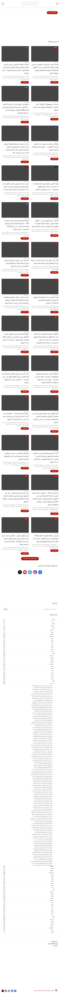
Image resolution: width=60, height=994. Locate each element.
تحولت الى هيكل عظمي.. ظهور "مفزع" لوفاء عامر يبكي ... (42, 780)
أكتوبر (52, 626)
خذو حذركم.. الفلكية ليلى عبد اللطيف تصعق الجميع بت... (42, 760)
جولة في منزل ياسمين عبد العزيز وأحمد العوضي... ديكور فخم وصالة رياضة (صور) (45, 147)
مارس (52, 647)
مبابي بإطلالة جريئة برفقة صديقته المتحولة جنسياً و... (42, 843)
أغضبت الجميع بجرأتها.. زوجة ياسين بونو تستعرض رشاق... (41, 745)
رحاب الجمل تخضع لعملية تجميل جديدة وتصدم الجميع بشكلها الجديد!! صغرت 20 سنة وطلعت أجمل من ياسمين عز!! (16, 148)
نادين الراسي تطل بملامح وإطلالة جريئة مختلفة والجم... (42, 709)
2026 (53, 619)
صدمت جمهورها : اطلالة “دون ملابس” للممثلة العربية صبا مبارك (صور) (45, 107)
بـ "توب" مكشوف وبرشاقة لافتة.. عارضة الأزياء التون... (42, 856)
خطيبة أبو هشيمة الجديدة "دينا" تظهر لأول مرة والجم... (42, 865)
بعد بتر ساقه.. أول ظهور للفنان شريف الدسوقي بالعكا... (42, 754)
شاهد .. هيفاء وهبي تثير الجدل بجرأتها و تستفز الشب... (42, 807)
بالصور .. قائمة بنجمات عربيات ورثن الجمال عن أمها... (42, 803)
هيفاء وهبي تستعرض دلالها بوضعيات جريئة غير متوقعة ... (41, 814)
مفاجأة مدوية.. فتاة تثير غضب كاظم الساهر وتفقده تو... (42, 736)
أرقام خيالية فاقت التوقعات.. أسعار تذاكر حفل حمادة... (42, 789)
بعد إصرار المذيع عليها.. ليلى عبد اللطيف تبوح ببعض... (42, 727)
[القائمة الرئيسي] (57, 3)
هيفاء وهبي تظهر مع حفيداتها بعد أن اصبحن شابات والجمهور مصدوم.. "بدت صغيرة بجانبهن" (45, 187)
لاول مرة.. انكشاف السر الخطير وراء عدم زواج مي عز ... (42, 836)
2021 (53, 889)
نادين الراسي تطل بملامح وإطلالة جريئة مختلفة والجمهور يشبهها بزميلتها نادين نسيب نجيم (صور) (16, 300)
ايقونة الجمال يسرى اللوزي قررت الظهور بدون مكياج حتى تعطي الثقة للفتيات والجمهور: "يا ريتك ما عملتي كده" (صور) (15, 338)
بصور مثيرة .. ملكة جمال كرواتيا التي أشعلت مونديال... (42, 742)
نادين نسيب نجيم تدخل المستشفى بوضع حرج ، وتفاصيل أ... (41, 827)
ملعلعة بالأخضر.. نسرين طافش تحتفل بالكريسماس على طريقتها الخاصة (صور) (16, 456)
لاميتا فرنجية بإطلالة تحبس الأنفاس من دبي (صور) (43, 805)
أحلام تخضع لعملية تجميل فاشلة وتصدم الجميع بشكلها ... (41, 722)
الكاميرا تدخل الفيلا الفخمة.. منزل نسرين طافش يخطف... (41, 852)
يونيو (52, 640)
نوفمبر (51, 657)
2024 (53, 628)
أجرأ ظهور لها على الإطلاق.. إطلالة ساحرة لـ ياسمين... (42, 787)
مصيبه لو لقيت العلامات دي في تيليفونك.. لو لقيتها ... (42, 765)
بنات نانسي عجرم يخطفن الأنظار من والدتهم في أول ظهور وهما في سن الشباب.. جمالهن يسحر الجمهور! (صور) (15, 378)
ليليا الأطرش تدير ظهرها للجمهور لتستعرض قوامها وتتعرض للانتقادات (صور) (46, 300)
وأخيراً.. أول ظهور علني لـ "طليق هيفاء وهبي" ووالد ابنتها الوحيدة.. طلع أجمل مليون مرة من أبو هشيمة (45, 224)
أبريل (52, 645)
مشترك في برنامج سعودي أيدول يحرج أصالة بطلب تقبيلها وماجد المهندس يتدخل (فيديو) (16, 263)
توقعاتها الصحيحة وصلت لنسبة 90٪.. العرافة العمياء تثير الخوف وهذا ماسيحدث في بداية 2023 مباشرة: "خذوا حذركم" (17, 225)
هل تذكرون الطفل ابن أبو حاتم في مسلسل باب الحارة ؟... (42, 776)
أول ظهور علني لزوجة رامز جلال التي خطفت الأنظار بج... (42, 718)
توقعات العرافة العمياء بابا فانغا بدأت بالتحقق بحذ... (42, 711)
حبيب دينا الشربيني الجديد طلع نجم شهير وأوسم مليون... (41, 698)
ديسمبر (51, 630)
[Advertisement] (30, 29)
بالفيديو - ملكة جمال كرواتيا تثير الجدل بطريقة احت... (42, 847)
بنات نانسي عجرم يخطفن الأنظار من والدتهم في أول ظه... (41, 716)
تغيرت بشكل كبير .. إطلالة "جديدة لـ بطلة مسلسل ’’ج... (42, 841)
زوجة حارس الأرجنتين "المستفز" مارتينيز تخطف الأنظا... (42, 798)
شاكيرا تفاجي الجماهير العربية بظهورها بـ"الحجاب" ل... (42, 714)
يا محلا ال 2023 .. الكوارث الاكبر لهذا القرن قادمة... (43, 725)
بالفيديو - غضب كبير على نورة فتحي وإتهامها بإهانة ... (42, 850)
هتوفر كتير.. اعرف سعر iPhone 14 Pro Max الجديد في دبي (42, 769)
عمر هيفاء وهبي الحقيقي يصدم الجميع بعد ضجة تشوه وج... (41, 818)
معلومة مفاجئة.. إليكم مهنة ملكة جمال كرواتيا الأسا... (42, 845)
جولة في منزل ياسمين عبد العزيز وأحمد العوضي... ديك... (42, 693)
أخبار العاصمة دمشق (39, 990)
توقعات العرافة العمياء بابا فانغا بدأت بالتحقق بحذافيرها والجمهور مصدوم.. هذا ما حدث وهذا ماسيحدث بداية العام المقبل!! (46, 338)
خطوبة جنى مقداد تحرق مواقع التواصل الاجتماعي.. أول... (42, 863)
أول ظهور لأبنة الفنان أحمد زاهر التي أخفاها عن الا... (43, 821)
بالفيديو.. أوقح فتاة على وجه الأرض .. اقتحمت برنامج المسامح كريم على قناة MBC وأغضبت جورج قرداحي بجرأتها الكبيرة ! (15, 109)
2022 (53, 681)
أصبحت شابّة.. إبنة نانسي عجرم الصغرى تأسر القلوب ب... (41, 771)
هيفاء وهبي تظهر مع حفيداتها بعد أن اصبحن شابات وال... (41, 696)
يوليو (52, 638)
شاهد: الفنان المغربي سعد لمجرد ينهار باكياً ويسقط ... (42, 687)
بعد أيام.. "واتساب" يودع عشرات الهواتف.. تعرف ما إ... (42, 743)
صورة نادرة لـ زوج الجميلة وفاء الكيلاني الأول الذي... (43, 832)
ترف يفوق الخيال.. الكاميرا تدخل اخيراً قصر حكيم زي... (42, 731)
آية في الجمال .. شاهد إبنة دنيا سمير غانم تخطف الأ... (42, 751)
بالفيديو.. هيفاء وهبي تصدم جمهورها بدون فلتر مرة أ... (42, 801)
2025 (53, 623)
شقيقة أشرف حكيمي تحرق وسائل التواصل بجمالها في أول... (41, 861)
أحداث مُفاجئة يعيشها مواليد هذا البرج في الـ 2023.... (43, 767)
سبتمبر (51, 634)
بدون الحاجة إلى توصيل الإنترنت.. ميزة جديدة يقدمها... (42, 783)
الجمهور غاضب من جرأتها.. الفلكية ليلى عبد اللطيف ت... (42, 838)
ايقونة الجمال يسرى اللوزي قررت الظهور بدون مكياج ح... (42, 713)
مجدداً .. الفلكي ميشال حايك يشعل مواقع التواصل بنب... (41, 749)
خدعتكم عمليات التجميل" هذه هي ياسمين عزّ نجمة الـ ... (42, 809)
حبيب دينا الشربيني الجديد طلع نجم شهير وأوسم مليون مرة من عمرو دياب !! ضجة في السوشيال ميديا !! (16, 187)
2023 (53, 653)
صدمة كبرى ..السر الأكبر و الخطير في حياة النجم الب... (42, 738)
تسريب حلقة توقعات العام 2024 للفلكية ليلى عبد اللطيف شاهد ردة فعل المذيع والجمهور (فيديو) (45, 539)
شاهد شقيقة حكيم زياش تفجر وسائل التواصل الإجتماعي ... (41, 834)
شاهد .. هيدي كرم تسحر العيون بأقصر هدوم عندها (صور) (41, 812)
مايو (52, 643)
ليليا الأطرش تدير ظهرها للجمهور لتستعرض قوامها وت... (41, 707)
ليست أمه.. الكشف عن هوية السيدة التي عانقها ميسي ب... (41, 825)
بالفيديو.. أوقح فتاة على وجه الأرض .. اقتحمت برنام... (42, 691)
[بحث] (3, 3)
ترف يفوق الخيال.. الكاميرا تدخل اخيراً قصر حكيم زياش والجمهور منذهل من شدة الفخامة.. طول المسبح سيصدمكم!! (15, 540)
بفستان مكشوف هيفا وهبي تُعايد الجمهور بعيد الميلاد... (42, 778)
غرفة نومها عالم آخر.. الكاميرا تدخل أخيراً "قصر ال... (43, 720)
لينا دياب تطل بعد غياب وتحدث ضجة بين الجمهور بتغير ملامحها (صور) (44, 262)
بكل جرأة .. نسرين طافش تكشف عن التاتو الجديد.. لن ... (42, 816)
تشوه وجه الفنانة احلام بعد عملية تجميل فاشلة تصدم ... (42, 823)
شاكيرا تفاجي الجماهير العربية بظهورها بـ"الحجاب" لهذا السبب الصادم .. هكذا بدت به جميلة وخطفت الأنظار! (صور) (46, 378)
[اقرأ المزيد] (54, 82)
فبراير (52, 649)
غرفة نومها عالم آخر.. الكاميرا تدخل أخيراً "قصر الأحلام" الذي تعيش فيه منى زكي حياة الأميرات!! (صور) (16, 416)
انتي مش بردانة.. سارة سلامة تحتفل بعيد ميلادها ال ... (42, 734)
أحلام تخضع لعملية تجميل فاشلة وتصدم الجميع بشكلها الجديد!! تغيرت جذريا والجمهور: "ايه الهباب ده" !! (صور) (45, 458)
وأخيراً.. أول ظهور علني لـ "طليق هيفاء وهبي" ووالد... (42, 700)
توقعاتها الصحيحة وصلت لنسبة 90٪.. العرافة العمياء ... (41, 702)
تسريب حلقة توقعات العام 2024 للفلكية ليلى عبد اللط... (42, 729)
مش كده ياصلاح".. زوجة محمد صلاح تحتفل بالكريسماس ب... (41, 756)
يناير (52, 621)
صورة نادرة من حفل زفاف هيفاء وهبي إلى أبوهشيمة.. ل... (41, 740)
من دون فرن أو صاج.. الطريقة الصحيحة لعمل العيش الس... (41, 774)
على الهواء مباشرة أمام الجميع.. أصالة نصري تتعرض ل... (42, 785)
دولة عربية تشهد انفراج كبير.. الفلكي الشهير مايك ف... (42, 796)
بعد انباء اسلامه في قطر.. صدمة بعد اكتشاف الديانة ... (42, 758)
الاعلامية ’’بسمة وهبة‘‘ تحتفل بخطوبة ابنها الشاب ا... (42, 792)
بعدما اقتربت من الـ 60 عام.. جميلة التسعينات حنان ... (42, 830)
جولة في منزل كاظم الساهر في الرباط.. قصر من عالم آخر (42, 854)
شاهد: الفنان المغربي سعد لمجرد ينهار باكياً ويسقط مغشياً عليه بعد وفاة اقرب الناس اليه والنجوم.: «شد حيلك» (15, 69)
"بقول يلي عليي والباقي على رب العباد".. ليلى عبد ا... (43, 839)
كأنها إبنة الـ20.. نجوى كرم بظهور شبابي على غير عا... (43, 859)
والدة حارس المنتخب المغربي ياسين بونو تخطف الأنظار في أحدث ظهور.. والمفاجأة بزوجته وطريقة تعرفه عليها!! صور (44, 69)
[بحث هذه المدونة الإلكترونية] (32, 609)
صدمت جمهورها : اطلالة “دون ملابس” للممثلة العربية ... (41, 689)
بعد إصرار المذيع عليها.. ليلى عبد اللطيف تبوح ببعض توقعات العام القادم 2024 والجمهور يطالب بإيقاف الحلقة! (15, 497)
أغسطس (51, 636)
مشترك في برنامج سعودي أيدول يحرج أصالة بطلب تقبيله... (41, 705)
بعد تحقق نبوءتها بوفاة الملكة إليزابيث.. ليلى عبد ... (43, 763)
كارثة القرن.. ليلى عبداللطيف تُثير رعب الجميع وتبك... (42, 794)
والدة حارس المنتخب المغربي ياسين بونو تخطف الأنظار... (41, 685)
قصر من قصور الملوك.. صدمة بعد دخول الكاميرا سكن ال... (41, 747)
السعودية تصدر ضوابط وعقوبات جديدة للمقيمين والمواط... (41, 772)
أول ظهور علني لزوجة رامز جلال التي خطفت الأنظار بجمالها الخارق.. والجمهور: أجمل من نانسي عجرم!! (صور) (45, 418)
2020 (53, 917)
